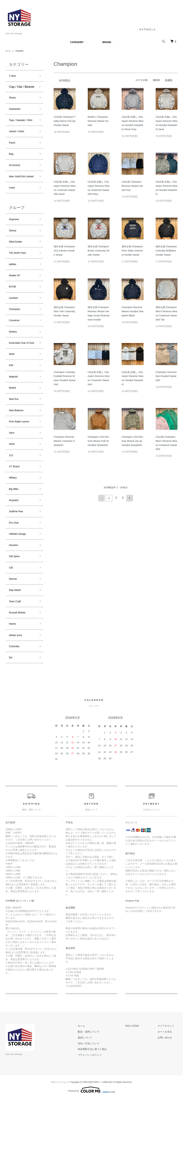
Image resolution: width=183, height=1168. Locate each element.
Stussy (13, 253)
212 (11, 505)
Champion (21, 51)
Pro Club (15, 579)
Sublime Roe (18, 567)
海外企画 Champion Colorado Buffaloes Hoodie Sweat (166, 250)
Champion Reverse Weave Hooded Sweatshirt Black (132, 311)
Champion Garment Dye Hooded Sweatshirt (166, 376)
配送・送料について (98, 1101)
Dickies (14, 364)
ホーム (9, 51)
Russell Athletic (19, 677)
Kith (11, 406)
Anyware (15, 554)
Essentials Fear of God (21, 379)
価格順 (156, 80)
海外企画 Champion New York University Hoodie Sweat (64, 311)
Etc (11, 727)
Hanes (13, 690)
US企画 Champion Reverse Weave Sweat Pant (132, 185)
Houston (14, 604)
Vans (12, 480)
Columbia (15, 714)
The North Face (19, 278)
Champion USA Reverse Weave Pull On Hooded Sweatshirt (98, 440)
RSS (134, 1096)
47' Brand (15, 517)
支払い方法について (98, 1113)
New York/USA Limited (19, 193)
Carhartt (14, 327)
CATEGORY (77, 42)
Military (14, 530)
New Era (15, 443)
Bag (11, 166)
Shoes (13, 99)
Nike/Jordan (17, 265)
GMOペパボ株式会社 (103, 1152)
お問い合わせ (168, 1107)
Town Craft (16, 665)
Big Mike (15, 542)
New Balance (18, 455)
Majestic (14, 419)
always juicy (17, 702)
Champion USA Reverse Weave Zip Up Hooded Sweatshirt (132, 440)
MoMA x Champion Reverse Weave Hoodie (98, 121)
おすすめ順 (142, 80)
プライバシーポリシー (99, 1125)
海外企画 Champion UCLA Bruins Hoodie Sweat (64, 250)
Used (12, 208)
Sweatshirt (16, 111)
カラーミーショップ (60, 1152)
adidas (13, 290)
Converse (15, 352)
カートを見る (168, 1101)
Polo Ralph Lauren (22, 468)
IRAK (12, 394)
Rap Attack (16, 653)
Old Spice (15, 616)
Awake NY (16, 302)
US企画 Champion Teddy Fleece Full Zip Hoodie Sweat (65, 121)
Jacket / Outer (18, 141)
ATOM (141, 1096)
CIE (11, 628)
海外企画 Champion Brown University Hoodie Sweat (99, 250)
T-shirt (13, 76)
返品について (94, 1107)
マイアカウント (147, 29)
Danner (14, 640)
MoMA (13, 431)
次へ (128, 497)
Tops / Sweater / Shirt (20, 126)
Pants (13, 154)
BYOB (13, 315)
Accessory (16, 178)
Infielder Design (19, 591)
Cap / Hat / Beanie (21, 88)
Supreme (15, 241)
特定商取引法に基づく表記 (101, 1119)
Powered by (91, 1160)
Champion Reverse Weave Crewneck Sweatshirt (64, 440)
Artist (12, 492)
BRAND (107, 42)
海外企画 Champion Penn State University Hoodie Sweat (132, 250)
